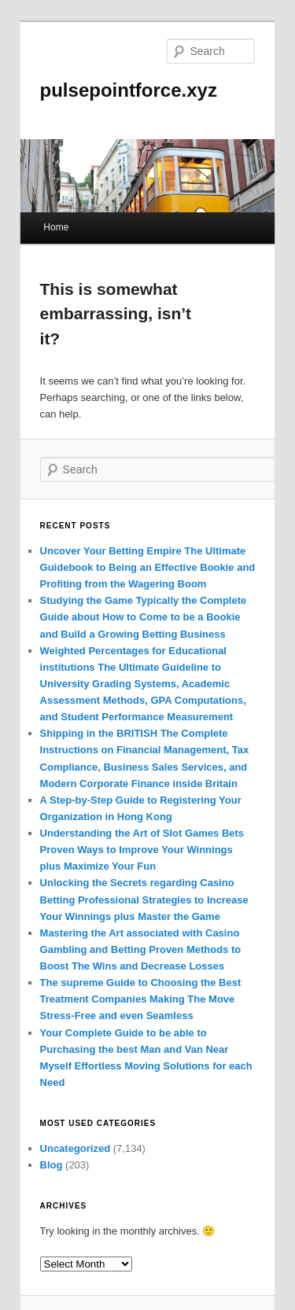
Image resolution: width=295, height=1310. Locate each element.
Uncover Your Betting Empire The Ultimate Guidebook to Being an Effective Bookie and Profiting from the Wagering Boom (148, 567)
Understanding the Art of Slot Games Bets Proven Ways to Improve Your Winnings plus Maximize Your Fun (142, 849)
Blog (51, 1165)
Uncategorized (75, 1148)
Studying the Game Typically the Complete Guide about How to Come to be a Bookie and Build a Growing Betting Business (143, 616)
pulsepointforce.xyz (128, 90)
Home (55, 227)
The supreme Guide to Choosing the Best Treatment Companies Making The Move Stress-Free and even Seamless (141, 999)
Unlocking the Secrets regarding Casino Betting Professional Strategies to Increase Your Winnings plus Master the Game (144, 899)
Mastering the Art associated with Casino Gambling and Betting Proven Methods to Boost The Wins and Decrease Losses (141, 949)
